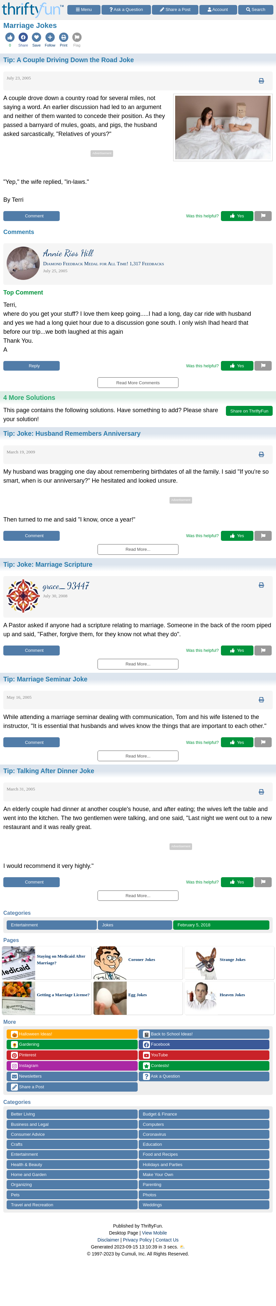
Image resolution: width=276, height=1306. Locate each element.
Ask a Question (161, 1076)
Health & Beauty (26, 1164)
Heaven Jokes (232, 994)
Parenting (152, 1184)
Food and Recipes (160, 1154)
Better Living (23, 1114)
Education (152, 1144)
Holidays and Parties (162, 1164)
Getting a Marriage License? (63, 994)
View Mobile (154, 1233)
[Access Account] (218, 10)
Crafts (17, 1144)
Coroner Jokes (141, 959)
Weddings (152, 1204)
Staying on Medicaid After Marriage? (61, 959)
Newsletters (26, 1076)
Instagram (24, 1065)
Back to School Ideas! (168, 1034)
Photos (149, 1194)
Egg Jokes (137, 994)
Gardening (25, 1044)
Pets (15, 1194)
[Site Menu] (84, 10)
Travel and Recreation (32, 1204)
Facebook (156, 1044)
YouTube (155, 1055)
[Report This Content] (263, 216)
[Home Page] (33, 4)
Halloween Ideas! (31, 1034)
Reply (31, 365)
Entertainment (24, 924)
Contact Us (167, 1240)
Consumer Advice (28, 1134)
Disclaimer (108, 1240)
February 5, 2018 (193, 924)
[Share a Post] (175, 10)
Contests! (156, 1065)
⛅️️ (182, 1246)
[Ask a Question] (126, 10)
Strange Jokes (232, 959)
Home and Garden (28, 1174)
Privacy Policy (137, 1240)
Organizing (21, 1184)
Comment (32, 215)
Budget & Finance (160, 1114)
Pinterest (23, 1055)
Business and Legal (29, 1124)
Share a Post (27, 1087)
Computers (153, 1124)
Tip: (68, 59)
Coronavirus (154, 1134)
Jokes (107, 924)
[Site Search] (255, 10)
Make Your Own (158, 1174)
